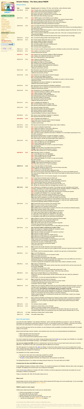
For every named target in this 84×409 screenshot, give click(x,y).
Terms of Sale (4, 34)
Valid (4, 48)
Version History (5, 32)
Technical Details (5, 23)
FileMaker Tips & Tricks (7, 42)
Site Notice (4, 36)
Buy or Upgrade (5, 21)
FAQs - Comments (5, 31)
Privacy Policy (4, 37)
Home (2, 18)
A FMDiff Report (5, 24)
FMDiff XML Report (6, 26)
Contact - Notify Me (6, 27)
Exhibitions (4, 29)
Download (3, 19)
